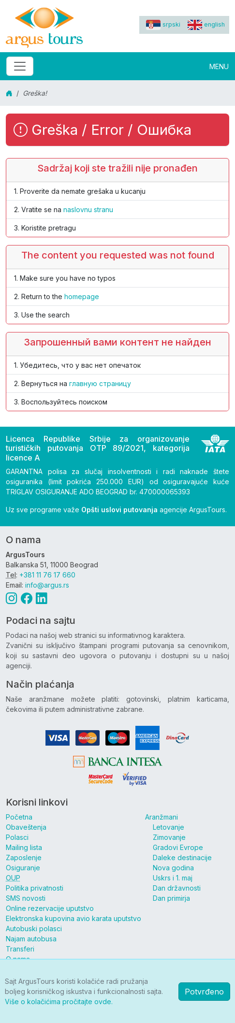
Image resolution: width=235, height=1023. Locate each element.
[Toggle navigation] (19, 66)
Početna (19, 817)
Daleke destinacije (182, 857)
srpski (163, 24)
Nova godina (173, 868)
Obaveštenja (26, 827)
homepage (81, 296)
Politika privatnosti (34, 888)
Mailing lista (24, 847)
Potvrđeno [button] (204, 991)
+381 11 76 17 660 (47, 575)
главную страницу (100, 383)
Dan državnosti (177, 888)
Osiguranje (23, 868)
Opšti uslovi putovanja (119, 509)
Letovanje (168, 827)
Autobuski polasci (34, 928)
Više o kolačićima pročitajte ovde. (59, 1001)
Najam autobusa (31, 939)
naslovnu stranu (88, 209)
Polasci (17, 837)
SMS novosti (25, 898)
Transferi (20, 949)
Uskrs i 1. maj (172, 878)
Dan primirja (171, 898)
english (206, 24)
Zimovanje (169, 837)
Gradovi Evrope (178, 847)
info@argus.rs (47, 585)
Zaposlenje (24, 857)
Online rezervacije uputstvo (50, 908)
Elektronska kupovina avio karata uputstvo (73, 918)
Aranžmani (161, 817)
